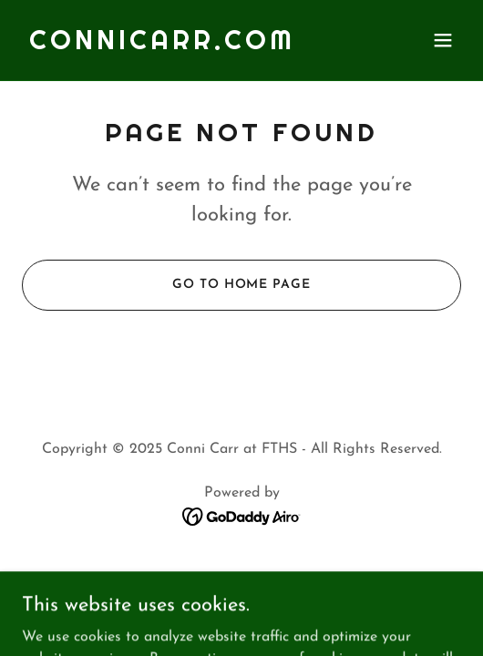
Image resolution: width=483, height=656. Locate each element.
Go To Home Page (241, 285)
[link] (162, 45)
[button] (443, 40)
